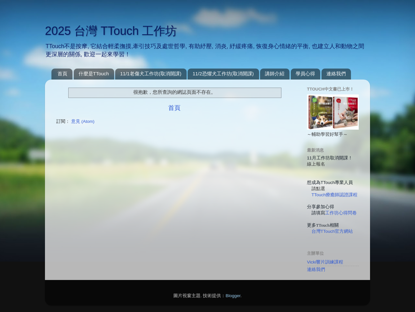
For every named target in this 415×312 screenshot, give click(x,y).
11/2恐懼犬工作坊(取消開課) (223, 73)
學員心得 (305, 73)
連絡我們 (336, 73)
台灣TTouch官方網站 (332, 231)
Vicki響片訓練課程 (325, 262)
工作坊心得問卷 (341, 212)
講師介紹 (274, 73)
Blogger (232, 295)
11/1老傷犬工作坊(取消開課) (150, 73)
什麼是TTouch (94, 73)
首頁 (62, 73)
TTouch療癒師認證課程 (334, 194)
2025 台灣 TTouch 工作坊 (111, 31)
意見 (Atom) (82, 121)
